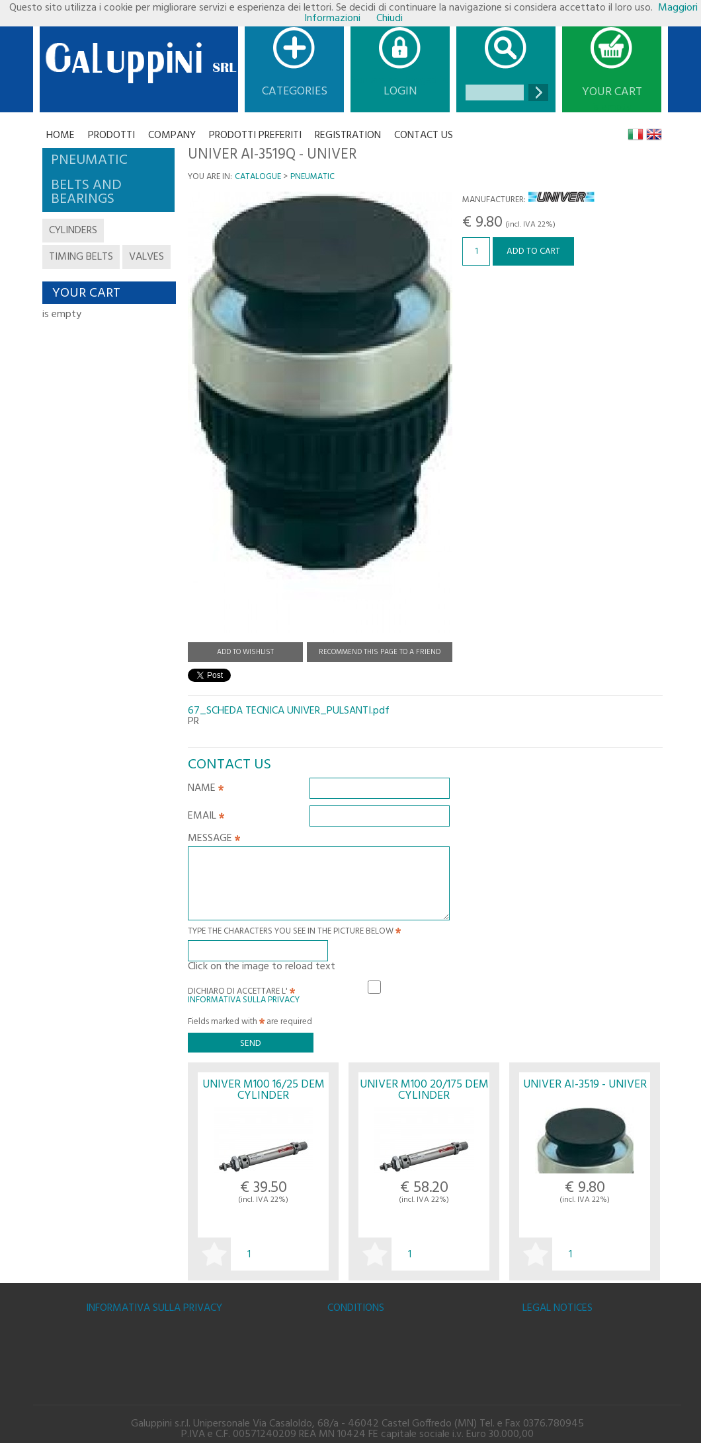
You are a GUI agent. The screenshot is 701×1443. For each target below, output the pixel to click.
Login (400, 91)
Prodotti (111, 135)
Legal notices (557, 1308)
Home (60, 135)
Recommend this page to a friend (379, 652)
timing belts (81, 257)
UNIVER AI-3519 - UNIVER (585, 1084)
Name (206, 789)
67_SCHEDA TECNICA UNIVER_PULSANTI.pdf (289, 711)
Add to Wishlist (245, 652)
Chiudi (389, 18)
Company (172, 135)
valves (146, 257)
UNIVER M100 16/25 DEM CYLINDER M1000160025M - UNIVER (263, 1096)
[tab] (108, 160)
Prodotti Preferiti (255, 135)
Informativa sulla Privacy (244, 1000)
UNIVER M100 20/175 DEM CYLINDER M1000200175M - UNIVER (424, 1096)
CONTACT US (423, 135)
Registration (348, 135)
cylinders (73, 230)
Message (214, 839)
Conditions (355, 1308)
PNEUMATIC (312, 177)
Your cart (612, 92)
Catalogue (258, 177)
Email (206, 817)
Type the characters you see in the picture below (294, 932)
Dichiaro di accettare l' (244, 993)
